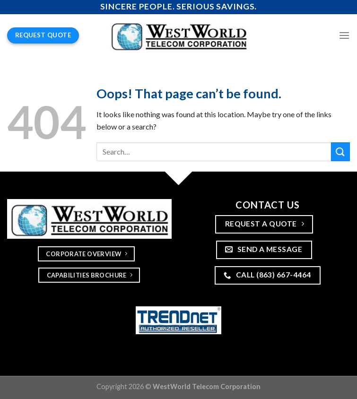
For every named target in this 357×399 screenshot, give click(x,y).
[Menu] (344, 35)
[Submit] (340, 151)
